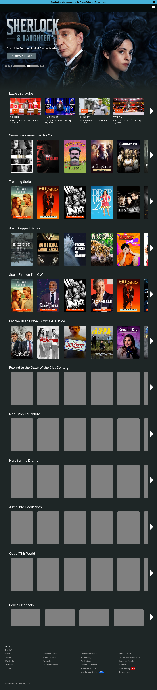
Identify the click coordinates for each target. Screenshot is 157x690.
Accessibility (86, 657)
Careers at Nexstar (126, 661)
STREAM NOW (21, 56)
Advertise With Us (88, 668)
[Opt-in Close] (154, 2)
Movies (8, 657)
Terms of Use (100, 2)
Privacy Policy (85, 2)
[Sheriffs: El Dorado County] (60, 618)
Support (8, 668)
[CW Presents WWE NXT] (94, 618)
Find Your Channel (50, 665)
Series (7, 654)
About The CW (125, 654)
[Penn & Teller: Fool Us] (25, 618)
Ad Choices (86, 661)
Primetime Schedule (51, 654)
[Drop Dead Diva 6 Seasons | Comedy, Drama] (78, 51)
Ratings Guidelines (89, 665)
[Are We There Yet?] (128, 618)
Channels (9, 665)
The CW (5, 7)
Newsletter (47, 661)
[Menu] (153, 7)
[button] (152, 111)
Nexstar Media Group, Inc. (130, 657)
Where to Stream (50, 657)
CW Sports (9, 661)
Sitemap (122, 665)
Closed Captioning (89, 654)
